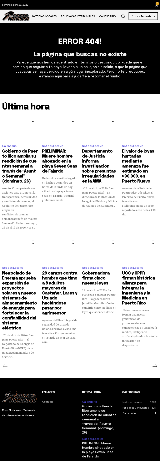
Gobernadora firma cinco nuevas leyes (96, 267)
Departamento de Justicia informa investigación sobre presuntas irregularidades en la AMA (97, 162)
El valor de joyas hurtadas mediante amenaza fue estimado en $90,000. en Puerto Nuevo (139, 160)
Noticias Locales (52, 147)
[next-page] (154, 331)
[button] (123, 16)
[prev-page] (5, 331)
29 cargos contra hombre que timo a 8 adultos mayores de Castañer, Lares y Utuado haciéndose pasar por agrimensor (58, 275)
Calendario (9, 147)
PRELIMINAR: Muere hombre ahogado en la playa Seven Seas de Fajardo (58, 158)
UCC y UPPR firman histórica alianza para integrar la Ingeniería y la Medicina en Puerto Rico (140, 273)
